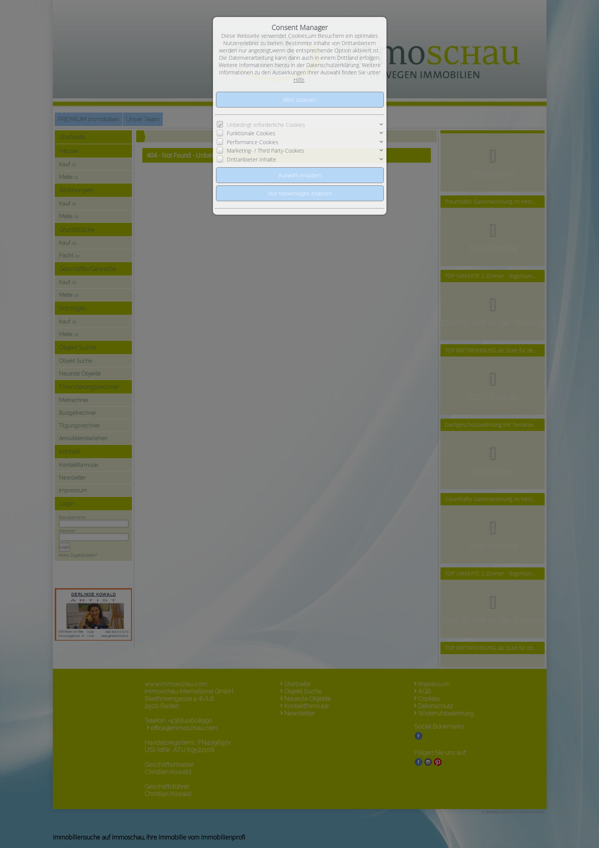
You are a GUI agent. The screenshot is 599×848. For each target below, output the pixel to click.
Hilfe (299, 79)
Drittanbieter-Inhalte (251, 159)
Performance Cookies (252, 142)
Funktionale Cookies (251, 133)
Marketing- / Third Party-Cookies (265, 150)
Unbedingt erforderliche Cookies (266, 124)
